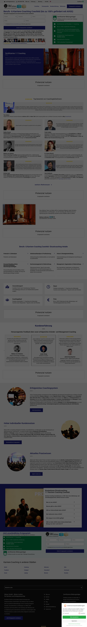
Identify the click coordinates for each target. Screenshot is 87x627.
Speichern (74, 621)
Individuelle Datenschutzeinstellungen (74, 623)
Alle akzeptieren (74, 617)
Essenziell (66, 613)
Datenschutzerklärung (74, 625)
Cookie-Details (68, 625)
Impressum (80, 625)
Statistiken (82, 613)
